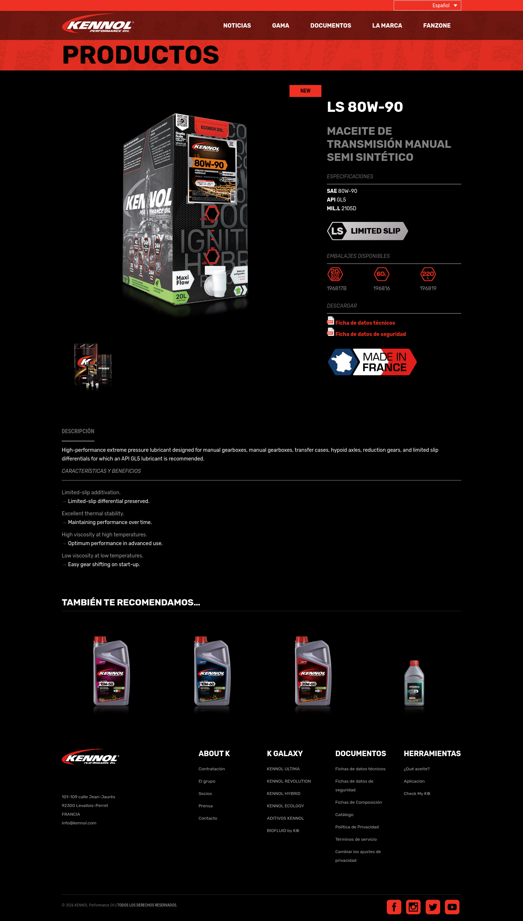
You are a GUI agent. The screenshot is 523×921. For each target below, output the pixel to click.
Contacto (208, 818)
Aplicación (414, 781)
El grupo (207, 781)
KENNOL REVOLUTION (289, 781)
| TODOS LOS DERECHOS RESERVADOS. (146, 905)
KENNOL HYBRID (283, 793)
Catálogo (344, 814)
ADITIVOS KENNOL (285, 818)
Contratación (212, 768)
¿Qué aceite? (417, 768)
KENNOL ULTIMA (283, 768)
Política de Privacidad (357, 826)
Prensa (206, 805)
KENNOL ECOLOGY (285, 805)
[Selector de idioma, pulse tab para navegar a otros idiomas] (427, 5)
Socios (205, 793)
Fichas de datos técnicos (360, 768)
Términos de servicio (356, 839)
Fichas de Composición (358, 802)
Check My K (417, 793)
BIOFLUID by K (283, 830)
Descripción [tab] (78, 431)
